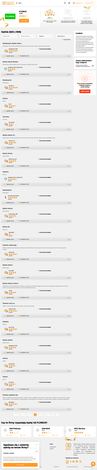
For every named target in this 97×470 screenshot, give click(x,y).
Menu (19, 3)
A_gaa (10, 290)
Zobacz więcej (85, 91)
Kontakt (52, 448)
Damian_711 (12, 140)
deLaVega (11, 402)
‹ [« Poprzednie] (14, 414)
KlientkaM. (11, 232)
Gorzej (24, 435)
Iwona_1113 (11, 327)
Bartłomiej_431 (13, 159)
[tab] (56, 444)
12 (44, 414)
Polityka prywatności (88, 466)
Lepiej (10, 435)
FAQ (41, 466)
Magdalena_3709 (13, 49)
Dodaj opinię (78, 3)
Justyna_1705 (12, 309)
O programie (53, 446)
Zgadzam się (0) (10, 55)
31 (51, 414)
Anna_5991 (11, 122)
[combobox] (9, 36)
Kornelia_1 (11, 382)
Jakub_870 (11, 252)
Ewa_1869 (11, 270)
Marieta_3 (11, 85)
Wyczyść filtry (67, 39)
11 (41, 414)
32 (54, 414)
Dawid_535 (11, 364)
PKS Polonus (14, 429)
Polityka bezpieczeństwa (72, 466)
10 (38, 414)
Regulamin (56, 466)
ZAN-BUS (46, 429)
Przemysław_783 (13, 214)
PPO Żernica (79, 429)
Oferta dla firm (89, 3)
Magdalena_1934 (13, 345)
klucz (10, 104)
